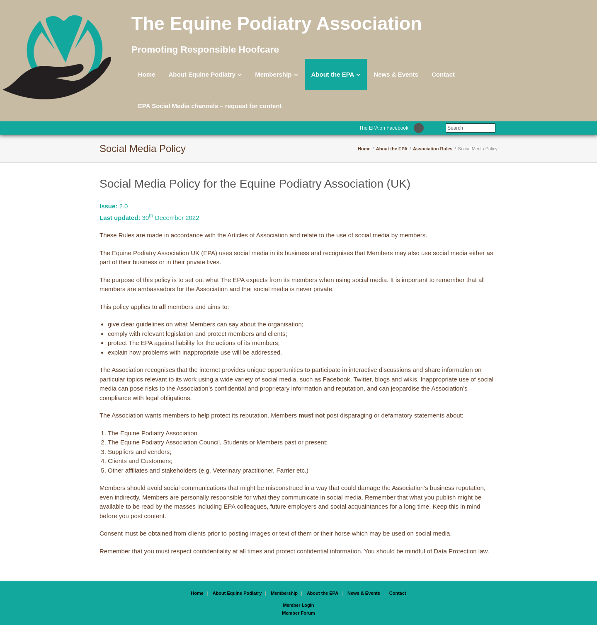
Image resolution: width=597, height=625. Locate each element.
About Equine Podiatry (201, 74)
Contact (443, 74)
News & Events (396, 74)
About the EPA (332, 74)
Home (146, 74)
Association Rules (432, 148)
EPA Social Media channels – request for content (210, 105)
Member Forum (298, 613)
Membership (273, 74)
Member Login (298, 605)
